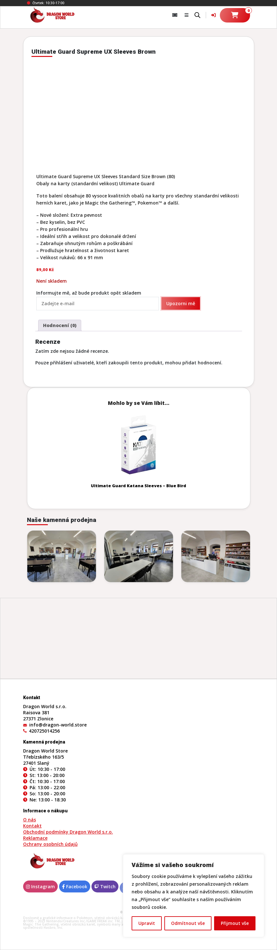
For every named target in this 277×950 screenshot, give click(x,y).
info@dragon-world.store (58, 725)
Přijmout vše (235, 923)
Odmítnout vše (188, 923)
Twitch (105, 886)
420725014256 (44, 731)
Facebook (74, 886)
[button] (186, 15)
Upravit (146, 923)
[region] (193, 895)
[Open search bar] (197, 14)
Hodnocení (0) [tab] (59, 325)
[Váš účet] (213, 15)
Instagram (40, 886)
